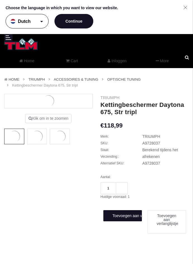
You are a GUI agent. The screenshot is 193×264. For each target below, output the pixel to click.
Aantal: (106, 177)
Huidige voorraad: (115, 197)
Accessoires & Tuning (76, 79)
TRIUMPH (36, 79)
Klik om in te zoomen (48, 118)
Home (14, 79)
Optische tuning (124, 79)
